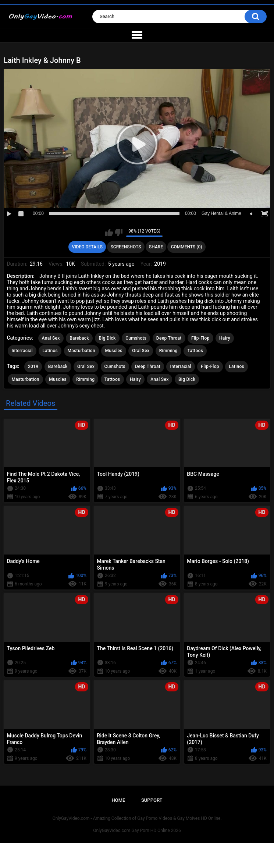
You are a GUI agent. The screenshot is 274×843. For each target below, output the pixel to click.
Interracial (21, 350)
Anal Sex (51, 338)
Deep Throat (169, 338)
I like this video (109, 232)
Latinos (50, 350)
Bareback (79, 338)
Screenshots (126, 246)
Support (152, 800)
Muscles (113, 350)
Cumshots (135, 338)
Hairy (224, 338)
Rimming (168, 350)
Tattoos (195, 350)
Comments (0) (186, 246)
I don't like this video (118, 232)
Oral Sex (140, 350)
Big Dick (107, 338)
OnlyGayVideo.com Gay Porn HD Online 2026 (137, 830)
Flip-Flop (200, 338)
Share (156, 246)
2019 (33, 366)
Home (118, 800)
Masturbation (81, 350)
